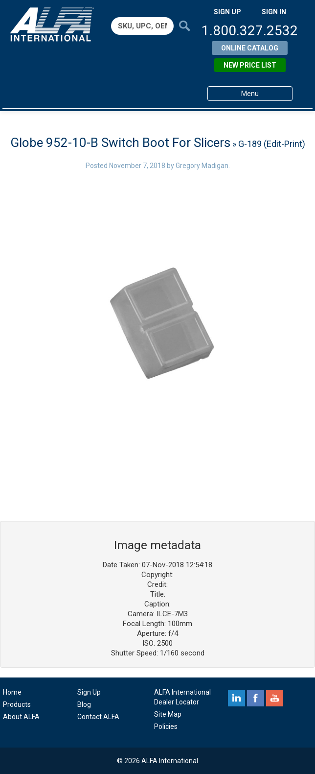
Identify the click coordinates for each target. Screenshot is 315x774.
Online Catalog (249, 48)
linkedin (236, 698)
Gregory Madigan (202, 165)
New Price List (250, 65)
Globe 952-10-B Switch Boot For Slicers (120, 142)
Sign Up (89, 692)
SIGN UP (227, 12)
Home (12, 692)
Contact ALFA (98, 717)
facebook (255, 698)
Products (17, 704)
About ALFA (21, 717)
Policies (166, 726)
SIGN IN (274, 12)
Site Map (167, 714)
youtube (274, 698)
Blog (84, 704)
